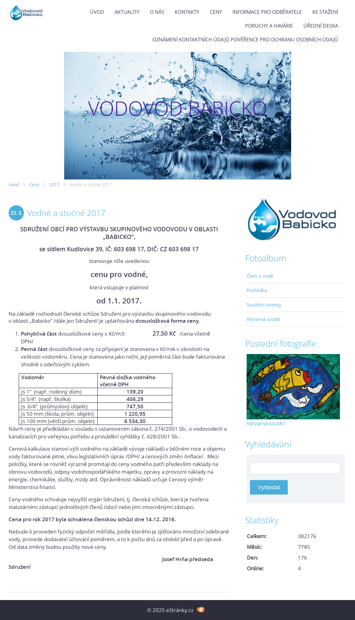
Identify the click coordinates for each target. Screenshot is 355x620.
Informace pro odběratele (267, 12)
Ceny (216, 12)
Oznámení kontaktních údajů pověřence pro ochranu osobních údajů (245, 39)
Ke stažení (325, 12)
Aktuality (127, 12)
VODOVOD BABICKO (177, 108)
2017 (54, 184)
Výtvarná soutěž (263, 319)
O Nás (157, 12)
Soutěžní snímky (264, 305)
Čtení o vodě (260, 276)
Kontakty (187, 12)
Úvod (97, 12)
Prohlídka (257, 290)
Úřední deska (320, 25)
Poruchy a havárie (269, 25)
